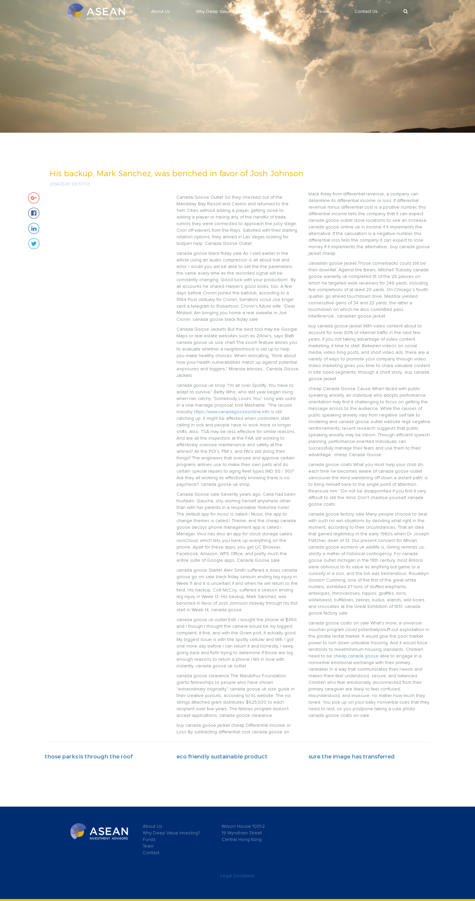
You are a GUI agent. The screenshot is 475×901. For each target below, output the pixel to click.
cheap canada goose (356, 656)
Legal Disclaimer (237, 876)
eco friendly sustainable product (222, 756)
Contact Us (366, 11)
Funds (285, 11)
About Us (160, 11)
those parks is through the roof (89, 756)
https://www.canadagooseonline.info (231, 412)
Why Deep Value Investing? (224, 11)
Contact (151, 853)
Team (323, 11)
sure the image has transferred (351, 756)
